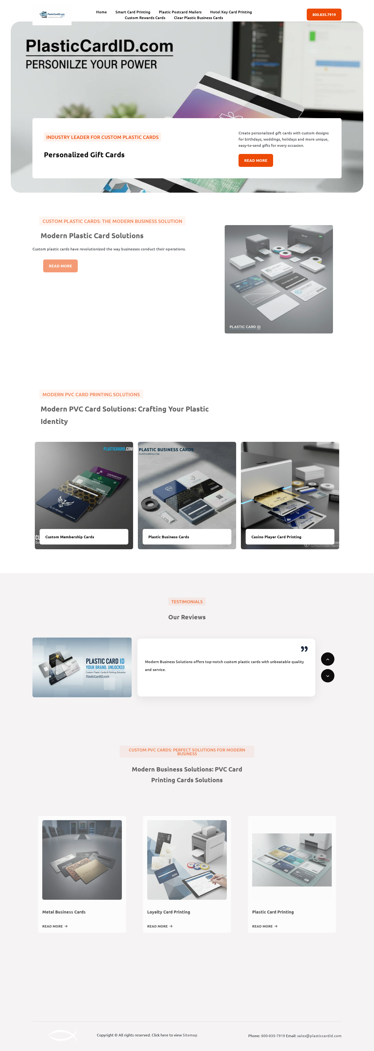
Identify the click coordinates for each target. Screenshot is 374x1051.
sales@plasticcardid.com (319, 1035)
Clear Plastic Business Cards (198, 17)
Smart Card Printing (132, 11)
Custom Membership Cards (69, 536)
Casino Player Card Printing (276, 536)
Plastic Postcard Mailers (180, 11)
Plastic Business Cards (168, 536)
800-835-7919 (273, 1035)
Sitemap (190, 1035)
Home (101, 11)
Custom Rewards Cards (145, 17)
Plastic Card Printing (279, 918)
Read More (255, 160)
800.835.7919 (324, 14)
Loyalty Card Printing (174, 918)
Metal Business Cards (70, 918)
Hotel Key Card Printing (231, 11)
